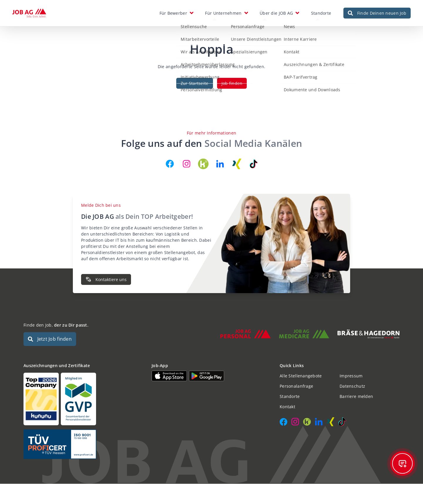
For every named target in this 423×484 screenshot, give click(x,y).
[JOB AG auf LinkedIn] (220, 164)
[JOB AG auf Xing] (236, 164)
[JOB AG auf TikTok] (253, 164)
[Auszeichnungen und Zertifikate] (83, 399)
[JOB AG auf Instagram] (186, 164)
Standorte (321, 13)
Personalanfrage (296, 386)
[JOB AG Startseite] (29, 13)
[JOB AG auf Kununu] (203, 164)
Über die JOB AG (276, 13)
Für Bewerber (173, 13)
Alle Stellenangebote (301, 376)
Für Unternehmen (223, 13)
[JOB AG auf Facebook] (169, 164)
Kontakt (287, 407)
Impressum (351, 376)
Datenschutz (352, 386)
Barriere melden (356, 396)
